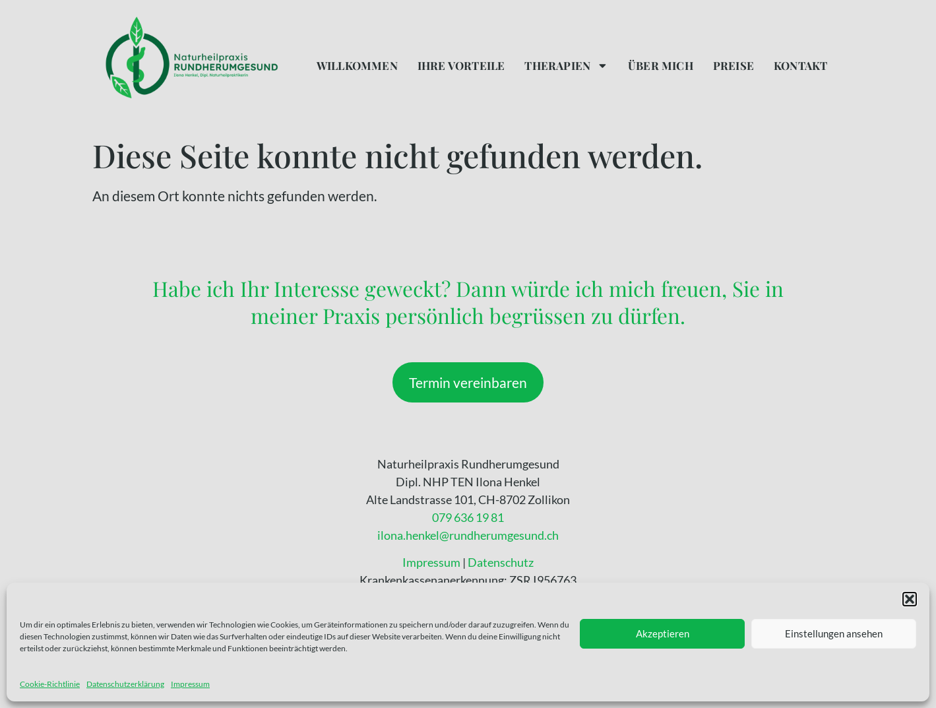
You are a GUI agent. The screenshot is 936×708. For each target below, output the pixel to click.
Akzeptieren (662, 633)
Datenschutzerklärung (125, 684)
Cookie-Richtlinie (50, 684)
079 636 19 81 (468, 517)
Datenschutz (501, 562)
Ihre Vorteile (461, 65)
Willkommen (357, 65)
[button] (909, 599)
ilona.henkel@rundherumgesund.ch (468, 535)
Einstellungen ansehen (834, 633)
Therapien (566, 65)
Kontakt (800, 65)
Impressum (190, 684)
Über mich (660, 65)
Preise (733, 65)
